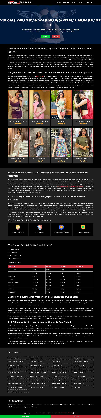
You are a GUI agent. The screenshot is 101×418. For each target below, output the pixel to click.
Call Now (55, 36)
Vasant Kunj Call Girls (58, 387)
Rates (80, 2)
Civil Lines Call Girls (13, 380)
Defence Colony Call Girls (81, 369)
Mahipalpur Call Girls (36, 358)
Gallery (73, 2)
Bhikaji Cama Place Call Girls (16, 383)
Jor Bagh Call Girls (57, 365)
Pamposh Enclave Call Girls (38, 383)
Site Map (70, 413)
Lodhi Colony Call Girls (14, 369)
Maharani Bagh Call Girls (59, 380)
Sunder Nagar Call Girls (15, 387)
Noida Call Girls (78, 387)
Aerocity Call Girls (13, 358)
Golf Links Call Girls (13, 372)
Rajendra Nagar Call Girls (37, 380)
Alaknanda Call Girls (79, 365)
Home (59, 2)
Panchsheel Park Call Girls (59, 372)
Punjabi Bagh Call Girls (80, 372)
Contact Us (88, 2)
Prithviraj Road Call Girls (37, 387)
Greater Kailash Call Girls (81, 361)
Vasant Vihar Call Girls (36, 376)
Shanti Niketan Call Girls (15, 376)
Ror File (76, 413)
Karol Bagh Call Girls (36, 361)
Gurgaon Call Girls (13, 391)
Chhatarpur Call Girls (36, 365)
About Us (66, 2)
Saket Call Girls (56, 361)
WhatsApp (46, 36)
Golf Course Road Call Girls (38, 372)
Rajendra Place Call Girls (81, 380)
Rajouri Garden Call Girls (59, 383)
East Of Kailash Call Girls (59, 369)
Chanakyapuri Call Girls (15, 365)
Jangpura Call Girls (79, 383)
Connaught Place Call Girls (15, 361)
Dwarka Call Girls (57, 358)
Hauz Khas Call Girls (79, 376)
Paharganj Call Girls (79, 358)
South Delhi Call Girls (36, 369)
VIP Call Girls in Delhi (61, 413)
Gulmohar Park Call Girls (59, 376)
